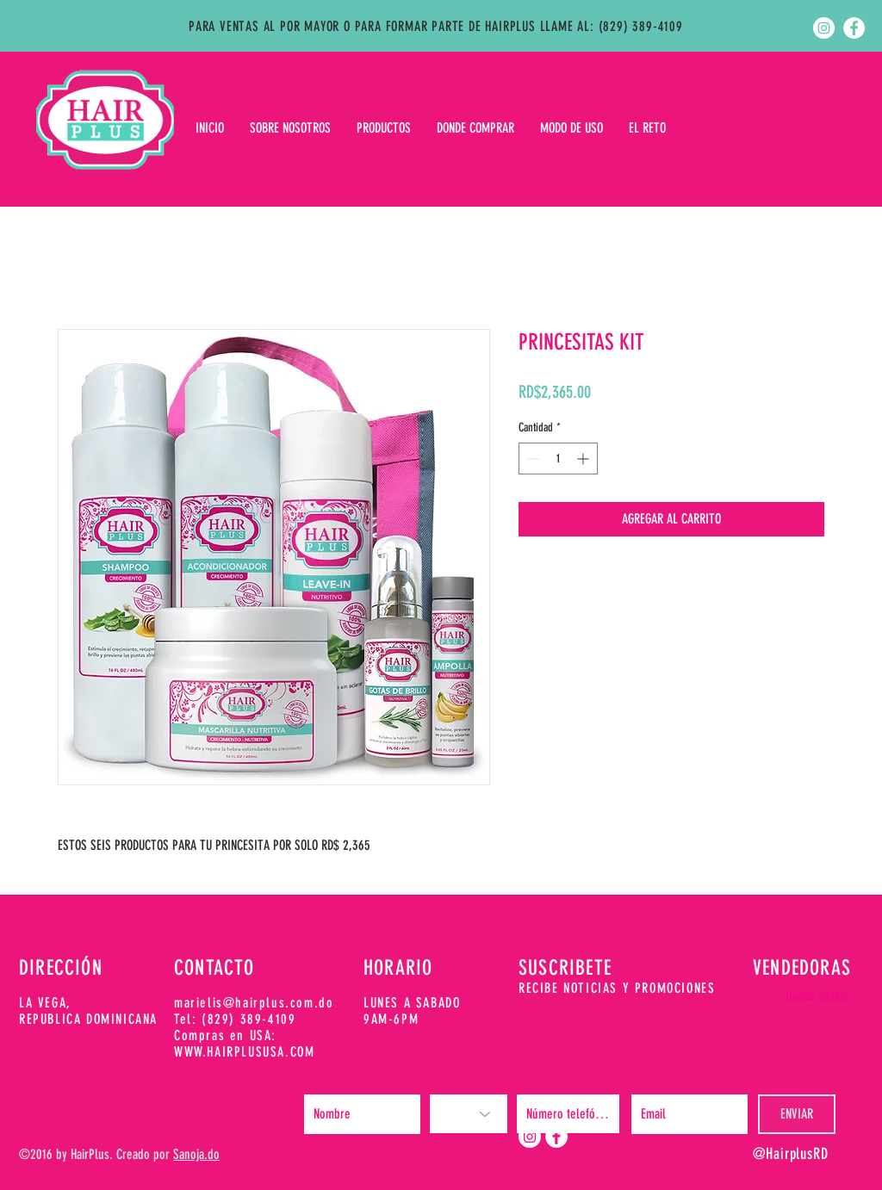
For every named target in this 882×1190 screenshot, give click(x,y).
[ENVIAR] (796, 1114)
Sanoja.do (196, 1154)
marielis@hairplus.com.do (253, 1003)
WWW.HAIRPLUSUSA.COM (244, 1052)
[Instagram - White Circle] (824, 28)
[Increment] (584, 458)
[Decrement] (532, 458)
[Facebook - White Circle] (854, 28)
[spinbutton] (558, 458)
